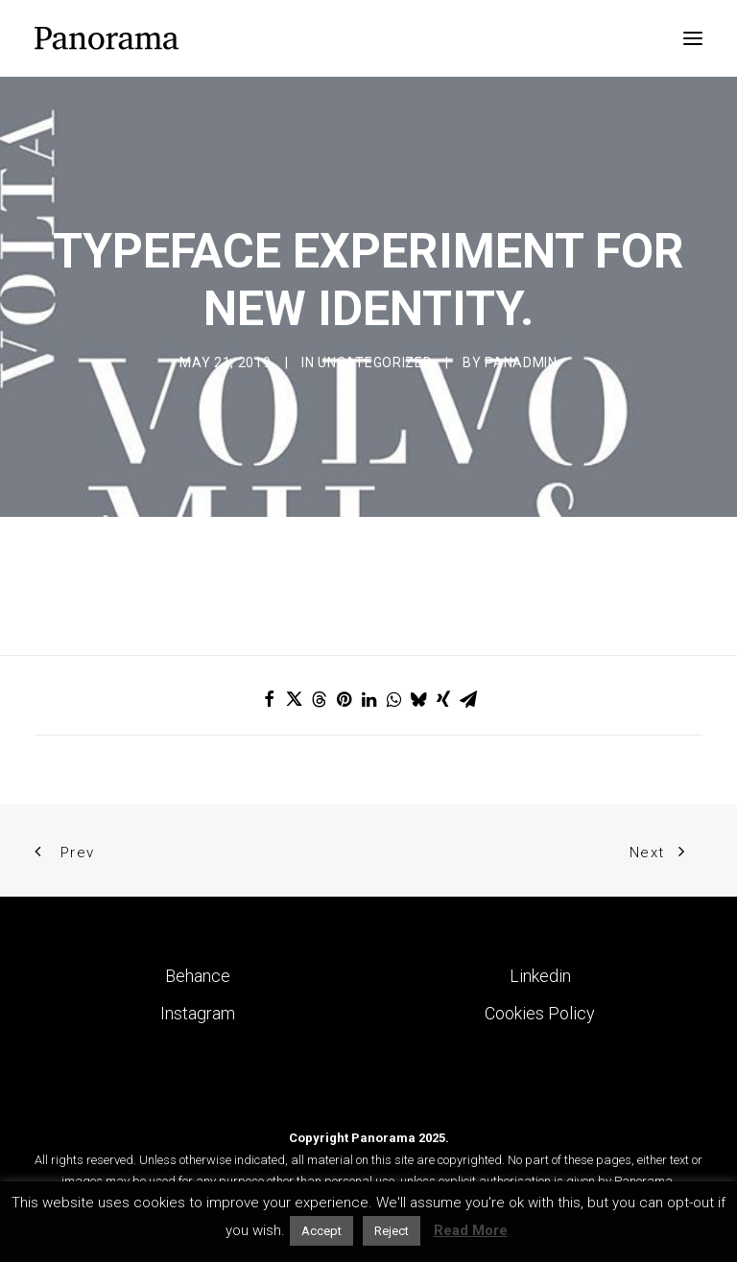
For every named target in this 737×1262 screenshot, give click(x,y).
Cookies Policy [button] (540, 1013)
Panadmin (521, 362)
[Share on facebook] (268, 699)
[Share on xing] (443, 699)
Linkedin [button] (540, 976)
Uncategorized (375, 362)
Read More (471, 1230)
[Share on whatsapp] (393, 699)
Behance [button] (197, 976)
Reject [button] (391, 1231)
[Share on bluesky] (418, 699)
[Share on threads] (318, 699)
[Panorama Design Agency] (106, 38)
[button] (693, 38)
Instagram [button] (197, 1013)
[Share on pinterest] (343, 699)
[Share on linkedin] (368, 699)
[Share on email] (468, 699)
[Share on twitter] (293, 699)
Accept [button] (321, 1231)
